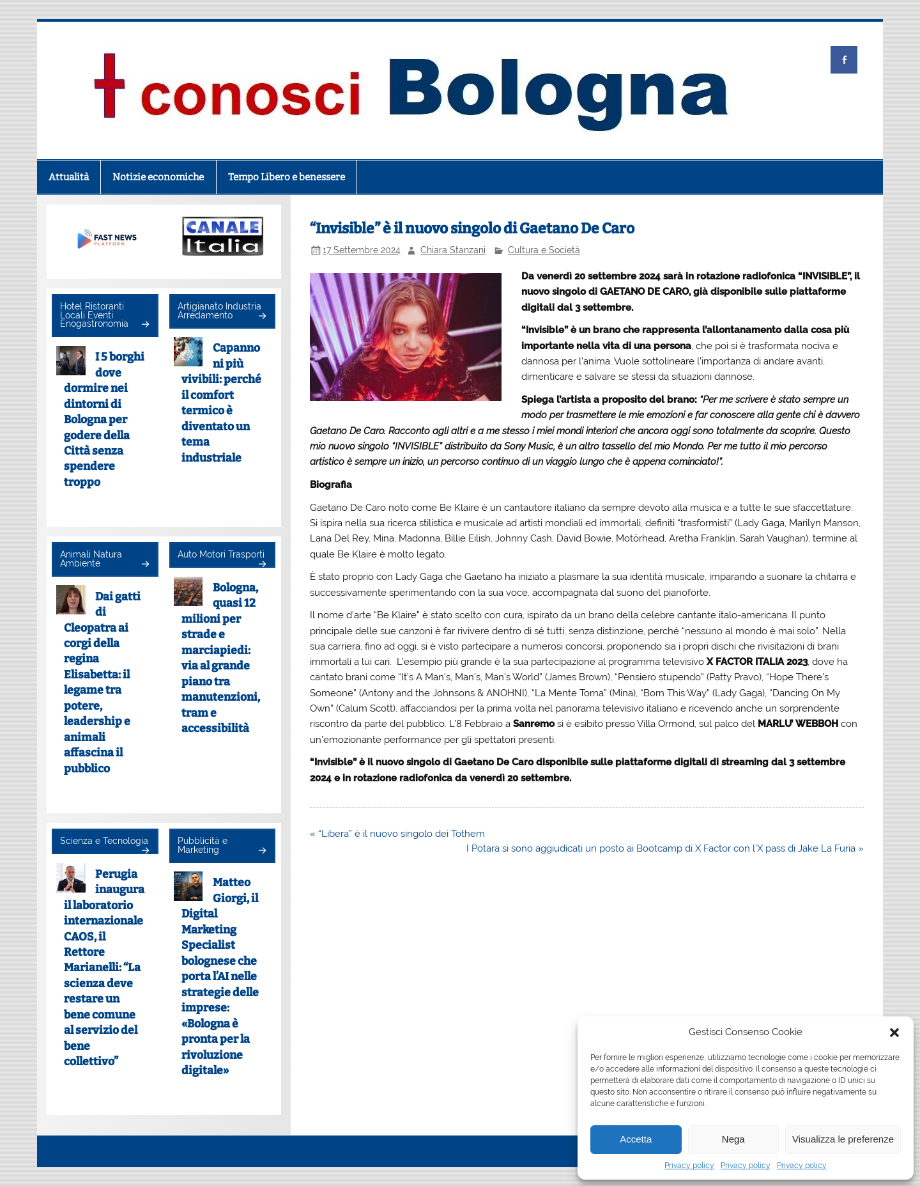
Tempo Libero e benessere (286, 177)
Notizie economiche (158, 177)
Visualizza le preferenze (843, 1139)
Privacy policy (689, 1165)
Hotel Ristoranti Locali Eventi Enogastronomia (94, 315)
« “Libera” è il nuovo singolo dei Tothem (397, 833)
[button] (894, 1032)
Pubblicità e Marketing (202, 845)
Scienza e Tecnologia (104, 841)
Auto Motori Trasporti (221, 554)
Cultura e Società (544, 250)
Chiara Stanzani (453, 250)
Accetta (636, 1139)
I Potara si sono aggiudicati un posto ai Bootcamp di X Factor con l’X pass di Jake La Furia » (665, 848)
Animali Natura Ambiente (91, 558)
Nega (733, 1139)
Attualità (69, 177)
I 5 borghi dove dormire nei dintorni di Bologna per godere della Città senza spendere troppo (104, 419)
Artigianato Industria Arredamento (219, 310)
